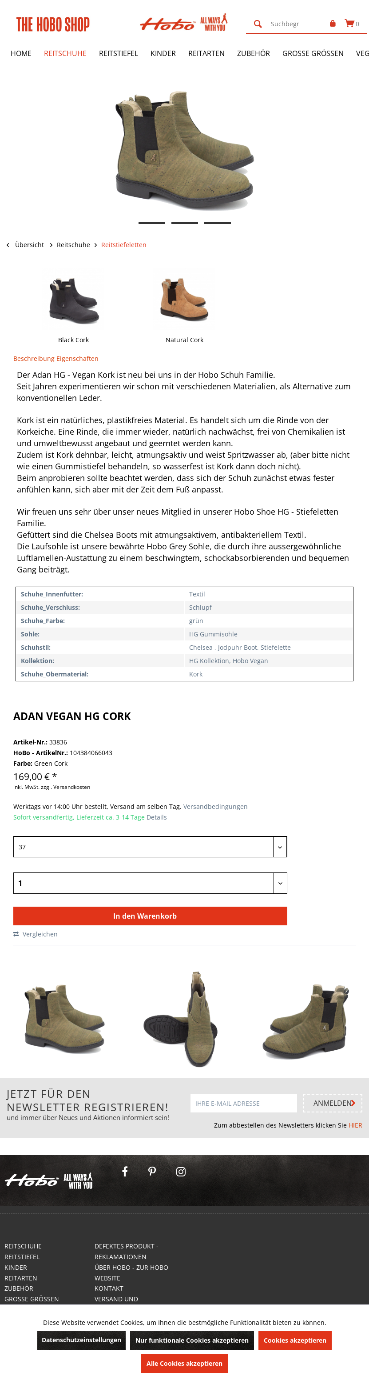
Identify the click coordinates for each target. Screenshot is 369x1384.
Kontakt (109, 1288)
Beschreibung (34, 358)
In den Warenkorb (145, 916)
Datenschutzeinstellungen (81, 1340)
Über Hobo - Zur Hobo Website (131, 1272)
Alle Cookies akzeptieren (184, 1363)
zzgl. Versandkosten (65, 787)
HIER (355, 1125)
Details (157, 817)
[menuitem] (283, 24)
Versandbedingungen (215, 806)
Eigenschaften (77, 358)
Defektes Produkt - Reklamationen (127, 1251)
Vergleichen (35, 934)
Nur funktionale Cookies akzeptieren (192, 1340)
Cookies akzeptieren (295, 1340)
